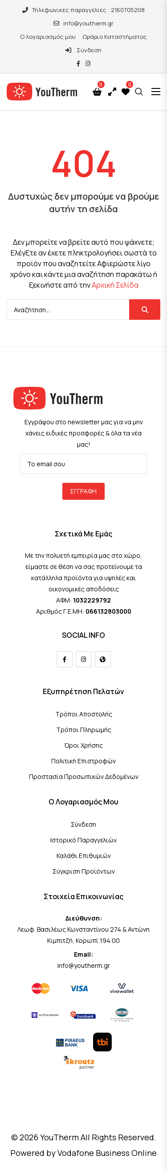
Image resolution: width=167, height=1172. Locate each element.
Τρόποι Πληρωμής (83, 729)
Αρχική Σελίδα (115, 285)
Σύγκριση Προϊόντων (84, 871)
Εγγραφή (83, 491)
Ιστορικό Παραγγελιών (83, 840)
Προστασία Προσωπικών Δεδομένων (83, 776)
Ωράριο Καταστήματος (114, 37)
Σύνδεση (83, 50)
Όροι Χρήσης (83, 745)
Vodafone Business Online (107, 1152)
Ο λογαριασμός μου (48, 37)
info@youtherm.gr (83, 23)
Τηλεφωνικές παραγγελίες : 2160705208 (83, 10)
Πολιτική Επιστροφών (83, 761)
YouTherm (59, 1137)
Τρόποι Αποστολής (83, 714)
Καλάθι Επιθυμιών (84, 855)
